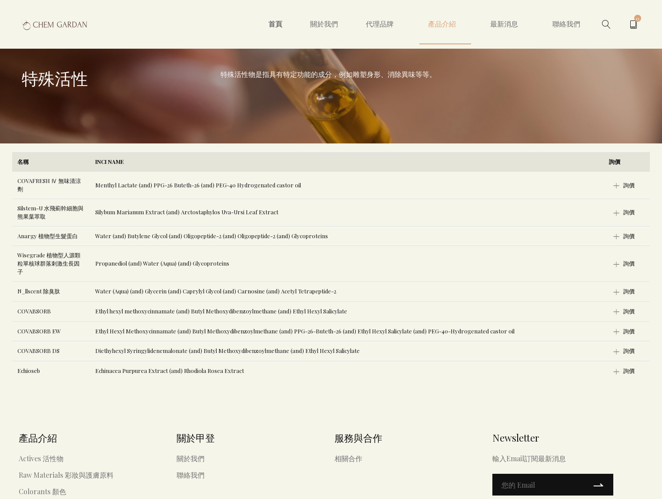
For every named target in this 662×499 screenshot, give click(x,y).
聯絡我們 (566, 23)
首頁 (275, 23)
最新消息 (504, 23)
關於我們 (324, 23)
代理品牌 (380, 23)
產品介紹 (442, 23)
